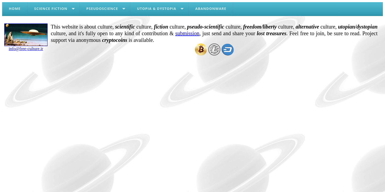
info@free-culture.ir (26, 46)
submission (187, 33)
